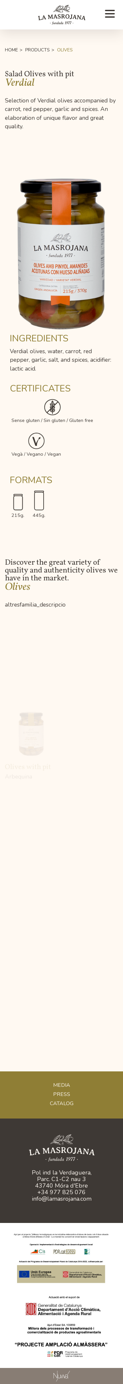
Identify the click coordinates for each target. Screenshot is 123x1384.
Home (11, 50)
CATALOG (61, 1103)
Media (61, 1085)
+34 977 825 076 (61, 1192)
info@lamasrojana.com (62, 1199)
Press (61, 1094)
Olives (65, 50)
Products (37, 50)
